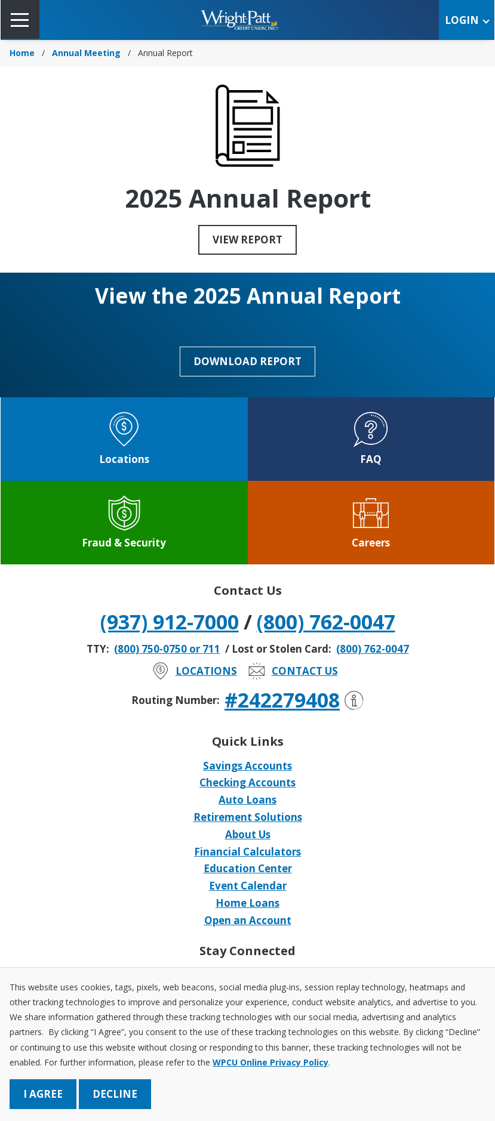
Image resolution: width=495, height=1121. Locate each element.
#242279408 (294, 700)
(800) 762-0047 (326, 621)
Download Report (247, 361)
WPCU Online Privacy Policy (270, 1062)
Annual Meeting (86, 52)
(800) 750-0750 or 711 (167, 649)
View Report (247, 239)
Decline (115, 1094)
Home (22, 52)
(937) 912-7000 (169, 621)
